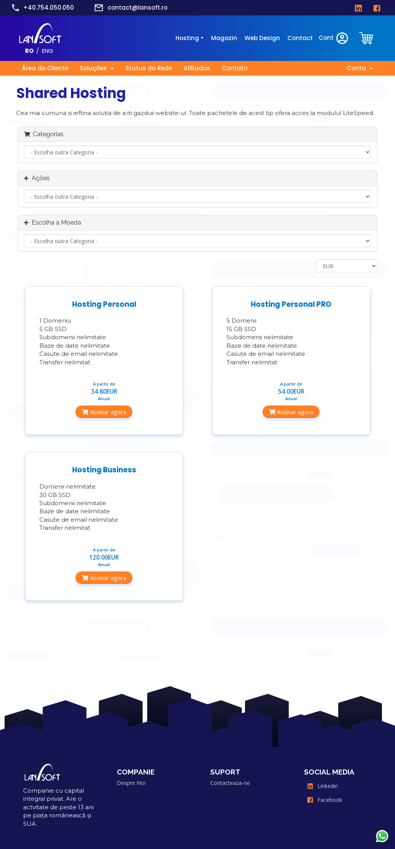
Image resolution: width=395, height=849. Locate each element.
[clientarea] (367, 38)
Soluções (97, 68)
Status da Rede (148, 68)
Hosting (187, 38)
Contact (300, 38)
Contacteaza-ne (230, 782)
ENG (47, 51)
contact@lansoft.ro (137, 7)
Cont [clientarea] (334, 38)
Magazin (224, 38)
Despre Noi (131, 782)
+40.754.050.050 (48, 7)
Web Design (262, 38)
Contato (235, 68)
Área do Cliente (45, 68)
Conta (360, 68)
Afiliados (197, 68)
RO (29, 51)
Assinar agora (104, 412)
